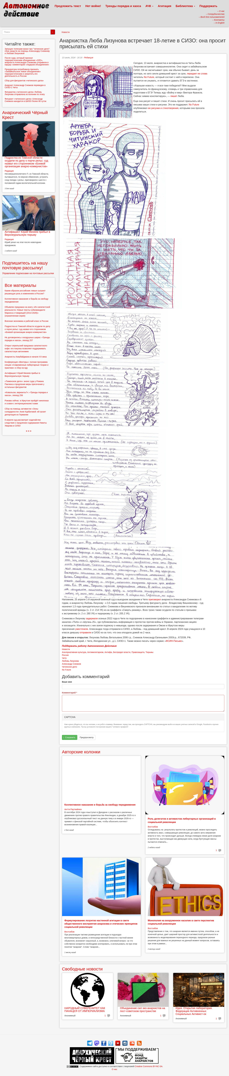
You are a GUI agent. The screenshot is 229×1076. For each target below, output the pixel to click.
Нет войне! (93, 6)
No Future (149, 77)
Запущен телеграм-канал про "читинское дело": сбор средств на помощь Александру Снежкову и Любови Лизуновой (27, 51)
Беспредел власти (121, 652)
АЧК (149, 6)
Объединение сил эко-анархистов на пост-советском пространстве (142, 1010)
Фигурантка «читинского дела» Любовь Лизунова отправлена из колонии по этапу (25, 93)
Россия (65, 655)
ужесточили (81, 629)
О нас (114, 1069)
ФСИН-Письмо (174, 641)
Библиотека (185, 6)
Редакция (88, 57)
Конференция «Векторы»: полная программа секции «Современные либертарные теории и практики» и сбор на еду (26, 365)
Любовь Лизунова (70, 661)
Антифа (108, 652)
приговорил (155, 599)
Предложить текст (68, 6)
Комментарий (69, 693)
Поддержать (208, 6)
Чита (64, 658)
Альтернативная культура (74, 652)
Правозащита (138, 652)
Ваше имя (67, 682)
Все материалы (20, 285)
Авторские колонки (81, 751)
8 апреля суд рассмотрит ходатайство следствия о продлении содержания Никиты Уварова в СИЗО (26, 423)
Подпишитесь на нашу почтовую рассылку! (25, 265)
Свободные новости (82, 968)
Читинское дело (69, 667)
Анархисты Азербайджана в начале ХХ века (26, 357)
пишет (173, 96)
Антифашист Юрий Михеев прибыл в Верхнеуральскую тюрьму (27, 233)
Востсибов (153, 827)
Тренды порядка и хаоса (123, 6)
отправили (85, 632)
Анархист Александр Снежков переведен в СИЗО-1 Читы (25, 86)
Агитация (164, 6)
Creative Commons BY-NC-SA (148, 1066)
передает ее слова (197, 73)
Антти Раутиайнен (73, 809)
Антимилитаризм (95, 652)
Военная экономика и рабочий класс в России (26, 321)
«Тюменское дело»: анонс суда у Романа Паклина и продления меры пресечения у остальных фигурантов (24, 384)
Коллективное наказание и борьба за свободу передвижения (100, 804)
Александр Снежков (71, 664)
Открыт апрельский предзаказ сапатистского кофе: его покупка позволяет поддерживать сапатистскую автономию (26, 348)
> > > (28, 431)
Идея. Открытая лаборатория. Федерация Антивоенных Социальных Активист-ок (194, 1011)
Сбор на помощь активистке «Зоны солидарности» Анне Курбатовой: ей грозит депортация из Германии (25, 412)
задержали (92, 618)
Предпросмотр (86, 737)
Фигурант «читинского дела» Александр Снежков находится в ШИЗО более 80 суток (25, 100)
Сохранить (69, 737)
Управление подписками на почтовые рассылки (28, 273)
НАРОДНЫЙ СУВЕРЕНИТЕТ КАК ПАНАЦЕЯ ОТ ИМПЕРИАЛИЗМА (84, 1010)
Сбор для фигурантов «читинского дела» (24, 80)
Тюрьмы (149, 652)
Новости (66, 32)
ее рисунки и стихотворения (163, 108)
